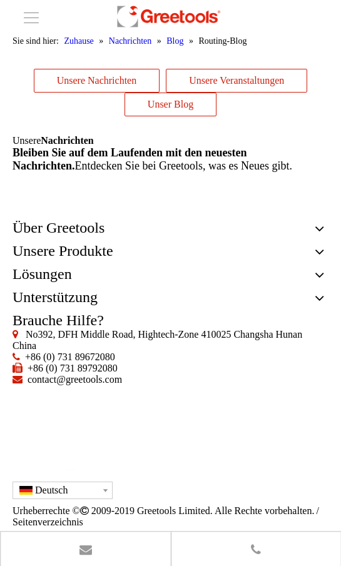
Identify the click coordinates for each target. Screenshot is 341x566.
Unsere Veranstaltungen (236, 80)
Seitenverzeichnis (48, 522)
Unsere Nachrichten (97, 80)
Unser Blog (170, 104)
